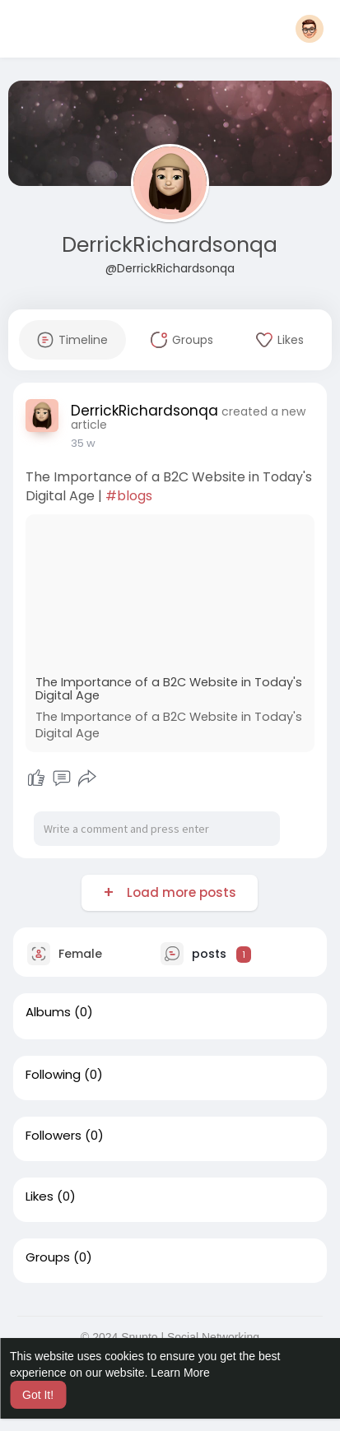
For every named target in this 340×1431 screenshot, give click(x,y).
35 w (83, 443)
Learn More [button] (180, 1372)
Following (53, 1074)
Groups (48, 1257)
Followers (54, 1135)
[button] (309, 29)
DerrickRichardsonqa (169, 244)
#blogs (128, 495)
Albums (48, 1012)
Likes (40, 1196)
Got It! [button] (38, 1394)
